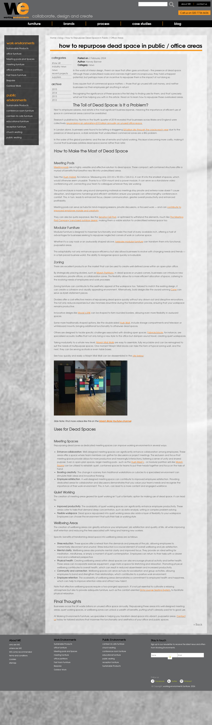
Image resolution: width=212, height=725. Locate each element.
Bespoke (10, 80)
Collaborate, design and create (62, 16)
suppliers (56, 77)
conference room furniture (20, 110)
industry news (59, 66)
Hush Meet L (137, 461)
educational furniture (20, 121)
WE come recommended (20, 651)
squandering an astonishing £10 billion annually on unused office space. (104, 123)
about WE (186, 3)
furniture (34, 23)
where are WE (15, 648)
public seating (20, 137)
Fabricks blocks (155, 332)
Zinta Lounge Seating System (155, 589)
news (54, 69)
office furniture (20, 53)
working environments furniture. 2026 (179, 686)
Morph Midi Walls (105, 342)
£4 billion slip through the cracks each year (145, 129)
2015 (54, 89)
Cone (174, 289)
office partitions (20, 69)
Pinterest (188, 681)
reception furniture (20, 126)
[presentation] (174, 667)
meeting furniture (20, 64)
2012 (54, 99)
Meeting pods (61, 167)
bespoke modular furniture (129, 241)
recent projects (60, 73)
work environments (20, 43)
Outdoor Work (13, 85)
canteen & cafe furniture (20, 116)
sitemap (12, 662)
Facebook (159, 681)
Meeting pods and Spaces (20, 59)
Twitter (174, 681)
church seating (14, 132)
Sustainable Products (17, 48)
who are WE (14, 644)
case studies (141, 23)
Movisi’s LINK (84, 312)
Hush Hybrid (69, 176)
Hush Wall (125, 322)
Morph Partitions (105, 272)
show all (56, 62)
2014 (54, 92)
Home (53, 37)
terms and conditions (18, 655)
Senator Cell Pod (107, 216)
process (103, 23)
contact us (202, 3)
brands (69, 23)
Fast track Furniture (16, 75)
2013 (54, 96)
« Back (198, 624)
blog (177, 23)
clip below (138, 355)
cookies (12, 659)
